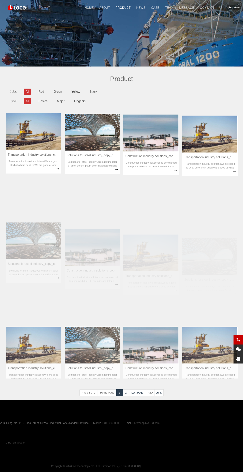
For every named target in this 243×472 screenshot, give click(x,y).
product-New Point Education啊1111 (17, 8)
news (140, 7)
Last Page (137, 392)
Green (58, 94)
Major (61, 103)
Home (89, 7)
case (155, 7)
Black (93, 94)
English (234, 7)
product (123, 7)
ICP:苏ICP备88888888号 (188, 466)
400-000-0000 (51, 422)
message (186, 7)
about (104, 7)
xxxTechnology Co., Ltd (148, 466)
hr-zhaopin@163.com (86, 422)
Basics (43, 103)
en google (19, 442)
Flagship (79, 103)
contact (207, 7)
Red (41, 94)
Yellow (76, 94)
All (27, 94)
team (169, 7)
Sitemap (168, 466)
